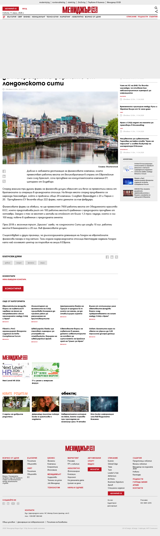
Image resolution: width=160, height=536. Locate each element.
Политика (31, 461)
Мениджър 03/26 (114, 2)
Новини (136, 472)
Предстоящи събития (142, 461)
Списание (131, 17)
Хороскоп (72, 477)
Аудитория (112, 503)
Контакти (138, 488)
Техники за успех (55, 480)
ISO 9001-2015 (145, 503)
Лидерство (52, 477)
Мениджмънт (38, 17)
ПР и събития (73, 464)
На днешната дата (76, 480)
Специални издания (116, 488)
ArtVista (111, 479)
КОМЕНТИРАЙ (13, 289)
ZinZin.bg (81, 2)
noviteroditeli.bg (58, 2)
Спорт (91, 461)
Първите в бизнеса (96, 2)
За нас (110, 500)
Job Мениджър (54, 483)
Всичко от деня (93, 17)
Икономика (52, 470)
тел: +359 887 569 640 (33, 516)
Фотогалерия (74, 471)
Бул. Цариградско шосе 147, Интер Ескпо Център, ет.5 (47, 513)
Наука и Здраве (75, 487)
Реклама (71, 461)
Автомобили (94, 458)
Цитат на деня (74, 483)
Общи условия (8, 522)
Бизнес (27, 17)
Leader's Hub (113, 473)
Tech (110, 470)
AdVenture (112, 476)
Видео (91, 464)
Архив (110, 485)
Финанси (51, 461)
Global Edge (113, 464)
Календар (137, 475)
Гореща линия (140, 482)
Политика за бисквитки (57, 522)
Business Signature (116, 482)
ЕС (28, 477)
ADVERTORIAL (128, 159)
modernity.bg (44, 2)
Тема (110, 467)
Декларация (112, 506)
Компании (52, 464)
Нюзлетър (94, 469)
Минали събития (140, 464)
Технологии (52, 17)
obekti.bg (71, 2)
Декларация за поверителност (31, 522)
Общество (32, 464)
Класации (72, 474)
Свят (20, 17)
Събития (153, 17)
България (11, 17)
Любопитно (78, 17)
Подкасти (143, 17)
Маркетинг (65, 17)
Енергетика (53, 467)
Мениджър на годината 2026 (143, 468)
